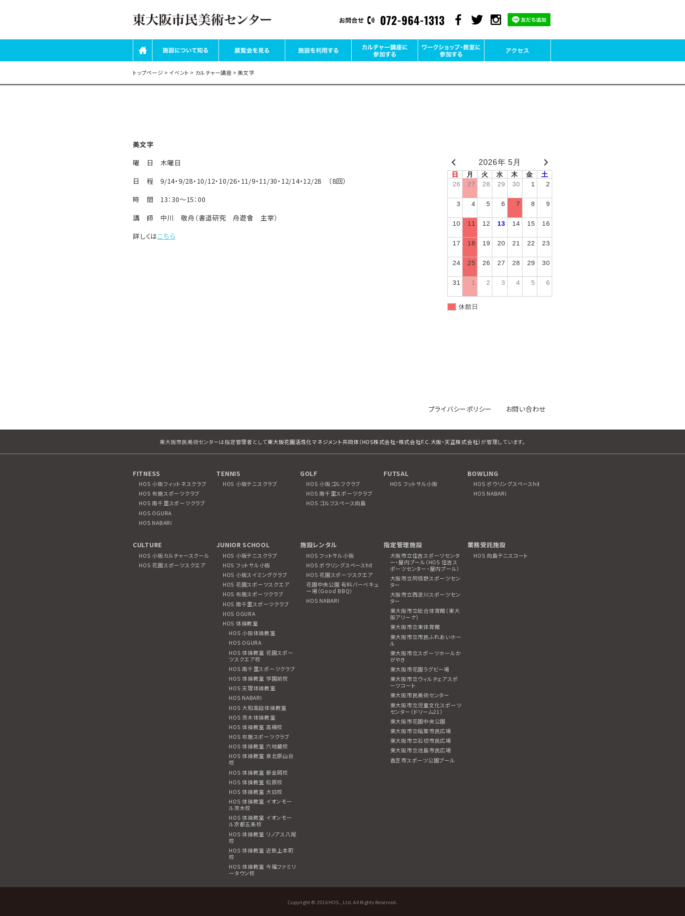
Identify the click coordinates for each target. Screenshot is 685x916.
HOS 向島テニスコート (501, 555)
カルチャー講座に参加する (385, 60)
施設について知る (185, 60)
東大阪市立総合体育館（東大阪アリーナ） (425, 614)
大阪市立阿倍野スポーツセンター (425, 581)
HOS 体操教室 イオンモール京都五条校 (260, 821)
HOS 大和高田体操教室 (258, 707)
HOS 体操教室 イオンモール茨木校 (260, 804)
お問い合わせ (526, 408)
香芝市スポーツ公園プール (422, 760)
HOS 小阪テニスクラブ (250, 483)
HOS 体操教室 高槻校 (256, 727)
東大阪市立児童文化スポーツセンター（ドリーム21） (426, 708)
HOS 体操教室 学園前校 (258, 678)
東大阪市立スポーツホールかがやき (425, 656)
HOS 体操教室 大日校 (256, 791)
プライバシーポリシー (460, 408)
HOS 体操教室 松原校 (256, 782)
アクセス (517, 60)
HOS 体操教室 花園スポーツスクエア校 (261, 656)
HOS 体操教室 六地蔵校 (258, 746)
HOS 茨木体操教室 (252, 717)
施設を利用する (318, 60)
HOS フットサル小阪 (414, 483)
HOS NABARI (155, 522)
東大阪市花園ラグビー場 (420, 669)
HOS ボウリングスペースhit (507, 483)
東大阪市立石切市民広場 (420, 740)
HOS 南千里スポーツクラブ (172, 503)
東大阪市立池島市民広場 (420, 750)
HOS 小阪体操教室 (252, 632)
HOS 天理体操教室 (252, 688)
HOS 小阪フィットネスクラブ (172, 483)
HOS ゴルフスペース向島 (336, 503)
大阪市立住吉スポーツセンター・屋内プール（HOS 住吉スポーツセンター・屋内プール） (425, 562)
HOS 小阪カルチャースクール (174, 555)
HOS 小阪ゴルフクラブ (333, 483)
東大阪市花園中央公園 (418, 721)
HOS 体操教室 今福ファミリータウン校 (262, 870)
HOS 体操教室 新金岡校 (258, 772)
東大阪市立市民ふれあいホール (426, 640)
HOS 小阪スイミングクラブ (255, 574)
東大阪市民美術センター (420, 695)
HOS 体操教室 (240, 623)
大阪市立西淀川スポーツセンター (425, 598)
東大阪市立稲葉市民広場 (420, 730)
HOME (142, 60)
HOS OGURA (155, 513)
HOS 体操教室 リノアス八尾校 (262, 837)
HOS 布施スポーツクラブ (169, 493)
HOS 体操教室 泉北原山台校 (261, 759)
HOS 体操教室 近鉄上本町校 (261, 853)
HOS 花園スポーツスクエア (172, 565)
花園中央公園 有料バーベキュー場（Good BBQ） (342, 587)
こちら (166, 236)
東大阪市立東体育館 (415, 626)
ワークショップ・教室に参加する (451, 60)
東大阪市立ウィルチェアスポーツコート (424, 682)
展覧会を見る (252, 60)
